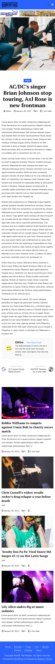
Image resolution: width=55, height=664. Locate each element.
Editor (8, 111)
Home (8, 647)
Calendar (28, 650)
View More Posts (33, 342)
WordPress (19, 659)
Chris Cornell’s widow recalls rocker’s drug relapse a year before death (26, 497)
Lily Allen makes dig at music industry (23, 609)
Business (18, 647)
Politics (17, 650)
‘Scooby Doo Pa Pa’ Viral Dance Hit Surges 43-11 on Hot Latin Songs (26, 554)
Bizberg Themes (45, 659)
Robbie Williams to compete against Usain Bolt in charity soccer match (27, 427)
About (39, 650)
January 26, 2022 (23, 111)
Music (27, 80)
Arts (37, 647)
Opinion (45, 647)
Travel (28, 647)
